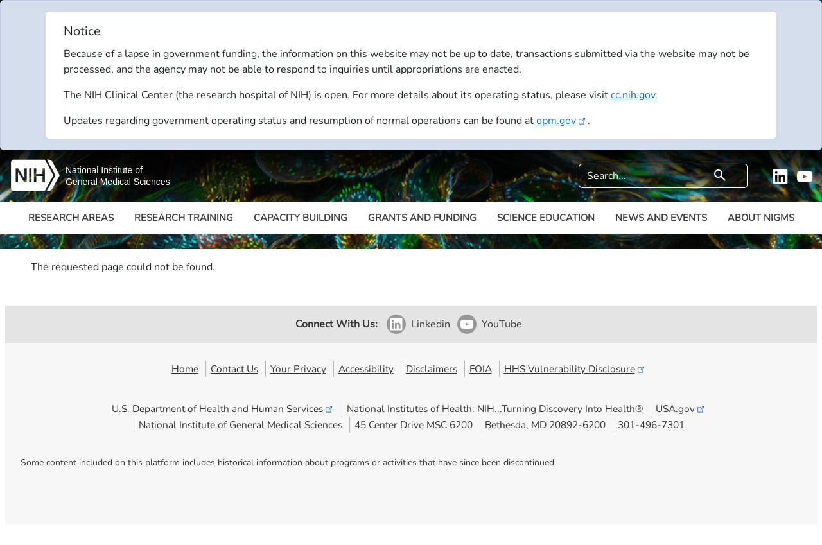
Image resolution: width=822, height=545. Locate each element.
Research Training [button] (183, 217)
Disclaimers (431, 369)
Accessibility (366, 369)
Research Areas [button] (71, 217)
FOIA (480, 369)
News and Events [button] (661, 217)
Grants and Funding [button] (422, 217)
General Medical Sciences (118, 182)
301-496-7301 (651, 424)
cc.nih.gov (633, 95)
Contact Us (234, 369)
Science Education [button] (546, 217)
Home (184, 369)
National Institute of (104, 170)
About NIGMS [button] (761, 217)
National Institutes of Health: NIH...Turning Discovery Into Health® (495, 408)
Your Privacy (298, 369)
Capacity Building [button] (300, 217)
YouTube (502, 324)
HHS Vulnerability (575, 369)
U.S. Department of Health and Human (223, 408)
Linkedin (430, 324)
